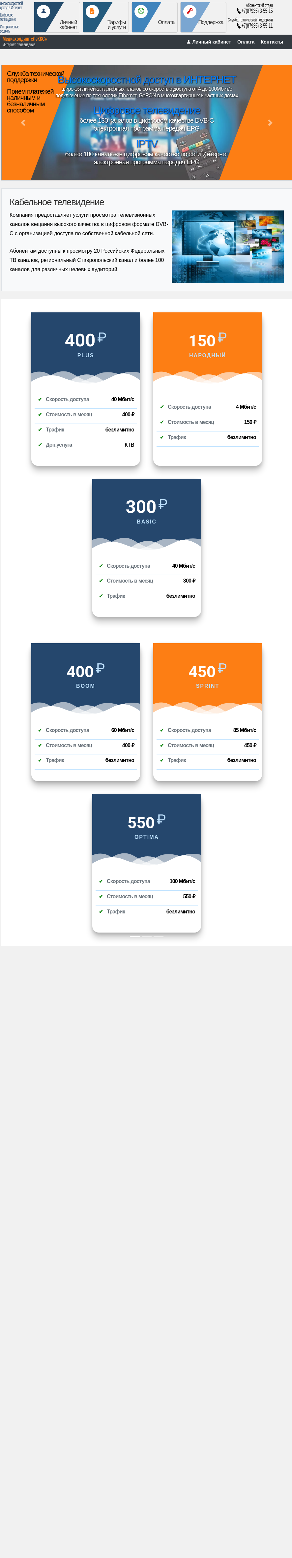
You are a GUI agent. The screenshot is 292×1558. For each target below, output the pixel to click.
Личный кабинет (208, 42)
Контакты (272, 42)
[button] (23, 122)
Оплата (245, 42)
